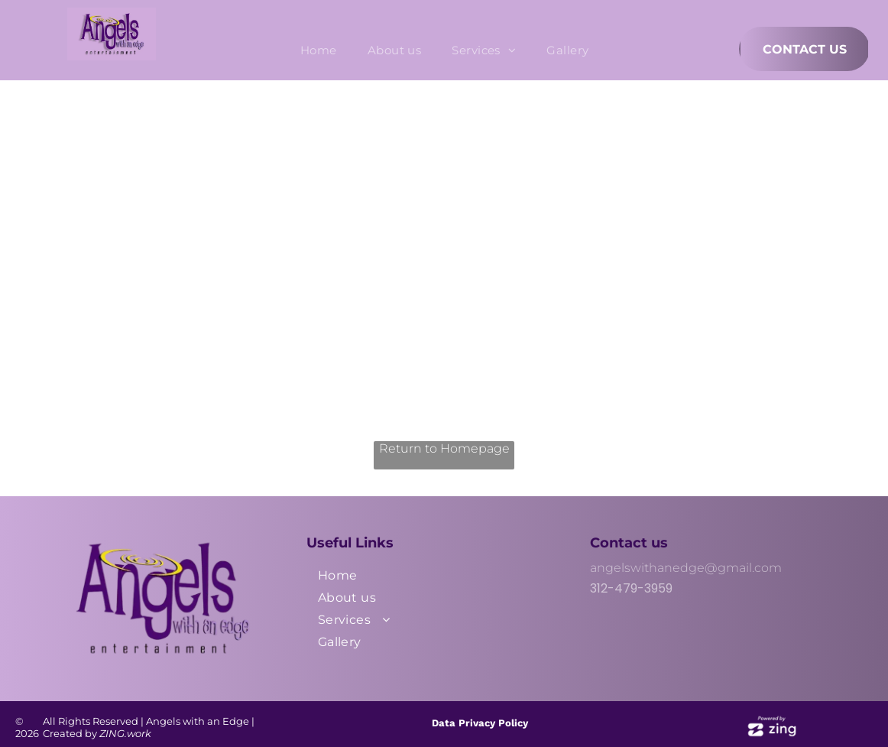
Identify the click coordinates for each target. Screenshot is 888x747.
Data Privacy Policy (480, 723)
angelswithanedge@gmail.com (686, 567)
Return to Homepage (444, 448)
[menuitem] (318, 50)
